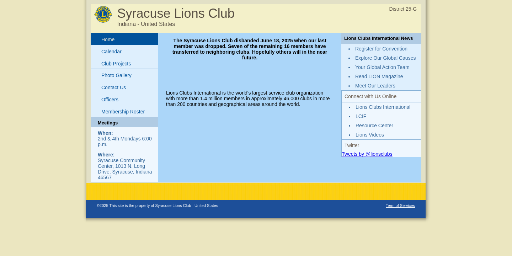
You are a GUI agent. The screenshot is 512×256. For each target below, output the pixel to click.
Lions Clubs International (383, 107)
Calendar (111, 51)
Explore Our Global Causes (385, 58)
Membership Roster (123, 111)
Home (107, 39)
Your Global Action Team (382, 67)
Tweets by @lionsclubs (367, 154)
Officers (109, 99)
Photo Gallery (116, 75)
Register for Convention (381, 49)
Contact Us (113, 87)
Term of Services (400, 205)
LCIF (361, 116)
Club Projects (116, 63)
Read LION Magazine (379, 76)
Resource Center (374, 125)
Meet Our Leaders (375, 86)
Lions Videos (370, 135)
